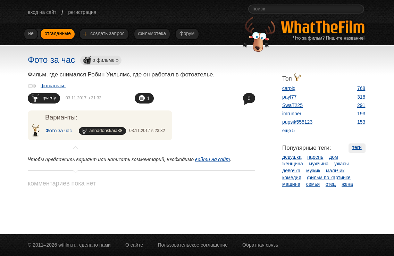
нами (105, 245)
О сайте (134, 245)
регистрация (82, 12)
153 (361, 122)
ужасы (341, 163)
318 (361, 97)
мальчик (335, 170)
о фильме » (101, 60)
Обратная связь (260, 245)
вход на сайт (42, 12)
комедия (291, 177)
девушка (292, 157)
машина (291, 184)
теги (357, 147)
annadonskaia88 (102, 131)
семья (313, 184)
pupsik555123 (297, 122)
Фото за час (58, 130)
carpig (288, 88)
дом (333, 157)
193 (361, 113)
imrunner (291, 113)
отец (331, 184)
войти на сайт (212, 159)
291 (361, 105)
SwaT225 (292, 105)
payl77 (289, 97)
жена (347, 184)
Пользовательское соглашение (193, 245)
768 (361, 88)
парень (315, 157)
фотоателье (53, 85)
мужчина (319, 163)
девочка (291, 170)
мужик (313, 170)
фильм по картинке (329, 177)
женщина (292, 163)
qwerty (44, 98)
